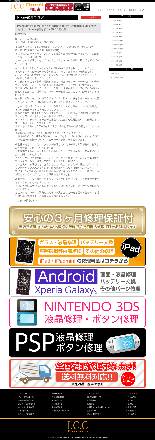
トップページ (23, 394)
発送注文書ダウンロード (61, 411)
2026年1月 (115, 37)
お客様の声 (115, 73)
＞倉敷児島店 (131, 411)
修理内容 (110, 10)
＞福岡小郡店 (131, 407)
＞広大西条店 (131, 414)
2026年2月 (115, 32)
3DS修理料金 (57, 400)
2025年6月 (115, 65)
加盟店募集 (91, 400)
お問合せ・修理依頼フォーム (98, 407)
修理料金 (121, 10)
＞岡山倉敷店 (131, 397)
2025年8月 (115, 57)
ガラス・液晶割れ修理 (26, 404)
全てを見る (91, 17)
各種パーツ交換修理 (26, 414)
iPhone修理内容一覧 (26, 400)
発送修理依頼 (57, 407)
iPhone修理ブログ (118, 77)
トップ (100, 10)
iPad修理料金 (57, 394)
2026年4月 (115, 24)
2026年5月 (115, 20)
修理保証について (94, 397)
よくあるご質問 (93, 394)
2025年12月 (115, 41)
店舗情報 (90, 404)
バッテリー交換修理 (26, 407)
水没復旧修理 (23, 411)
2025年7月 (115, 61)
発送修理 (132, 10)
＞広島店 (129, 404)
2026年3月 (115, 28)
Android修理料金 (58, 397)
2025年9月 (115, 53)
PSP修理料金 (57, 404)
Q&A (142, 10)
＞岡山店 (129, 400)
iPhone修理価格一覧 (26, 397)
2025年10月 (115, 49)
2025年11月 (115, 45)
